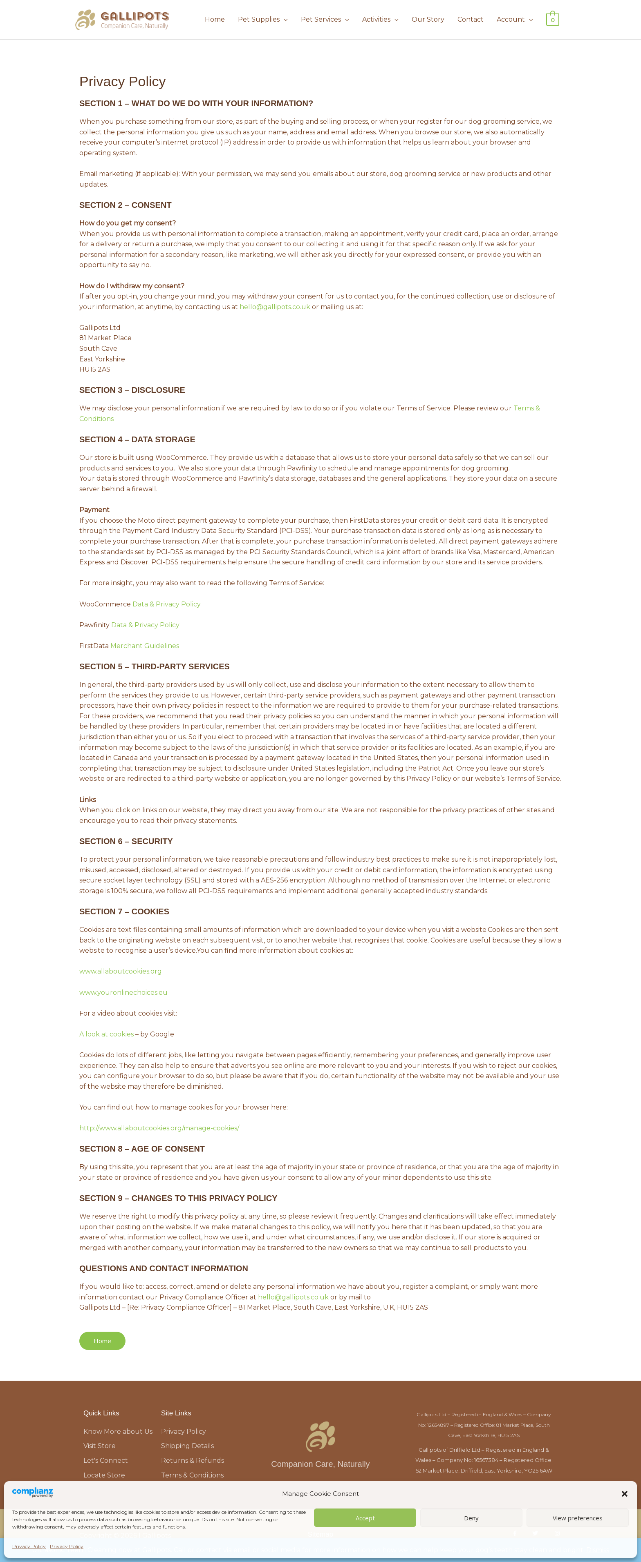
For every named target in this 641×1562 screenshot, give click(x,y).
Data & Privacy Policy (166, 604)
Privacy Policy (29, 1546)
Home (216, 19)
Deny (471, 1518)
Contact (472, 19)
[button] (625, 1494)
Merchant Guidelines (144, 646)
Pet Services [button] (322, 19)
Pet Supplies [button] (260, 19)
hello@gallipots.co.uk (275, 307)
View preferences (578, 1518)
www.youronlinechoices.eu (123, 992)
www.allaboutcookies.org (120, 971)
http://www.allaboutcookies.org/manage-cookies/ (159, 1128)
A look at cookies (106, 1034)
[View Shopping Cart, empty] (553, 19)
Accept (365, 1518)
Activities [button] (377, 19)
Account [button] (512, 19)
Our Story (429, 19)
